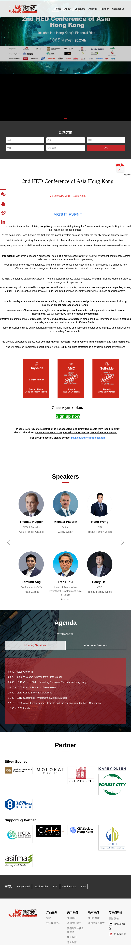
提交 (106, 147)
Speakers (80, 8)
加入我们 (72, 937)
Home (57, 8)
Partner (104, 8)
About (67, 8)
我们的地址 (94, 918)
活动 (48, 918)
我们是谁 (72, 918)
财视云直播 (120, 933)
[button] (65, 118)
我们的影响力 (74, 923)
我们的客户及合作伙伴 (75, 930)
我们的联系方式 (96, 923)
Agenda (93, 8)
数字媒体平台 (53, 923)
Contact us (118, 8)
